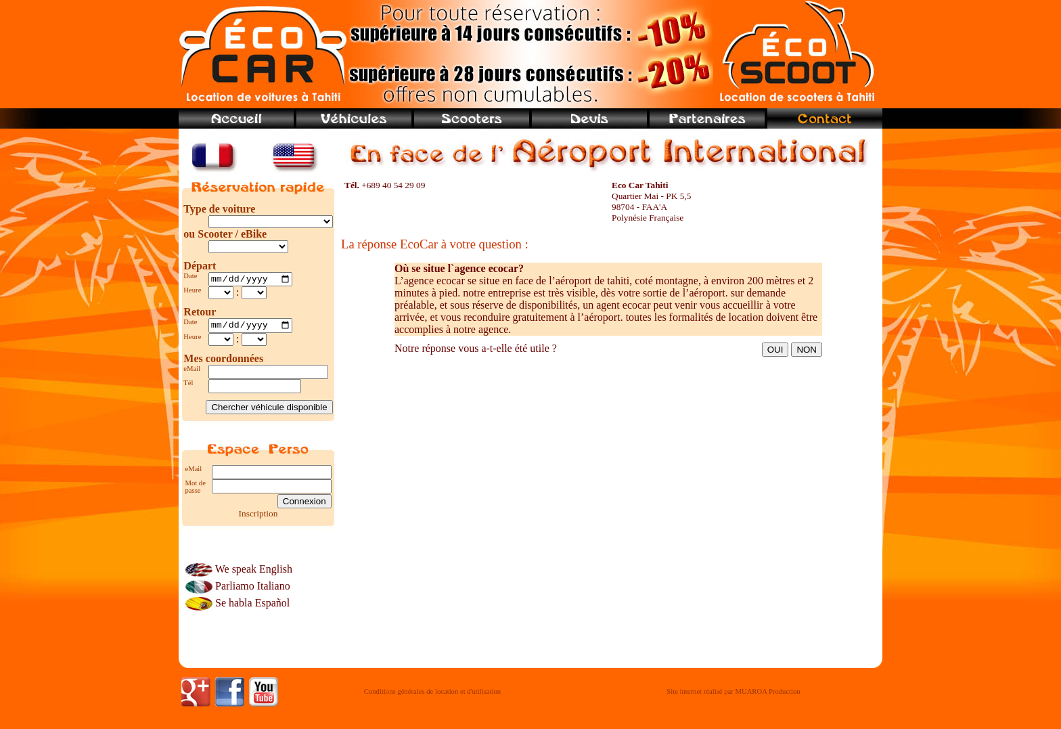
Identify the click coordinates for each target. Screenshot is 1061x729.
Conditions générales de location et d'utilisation (432, 695)
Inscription (258, 517)
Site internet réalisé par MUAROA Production (733, 695)
